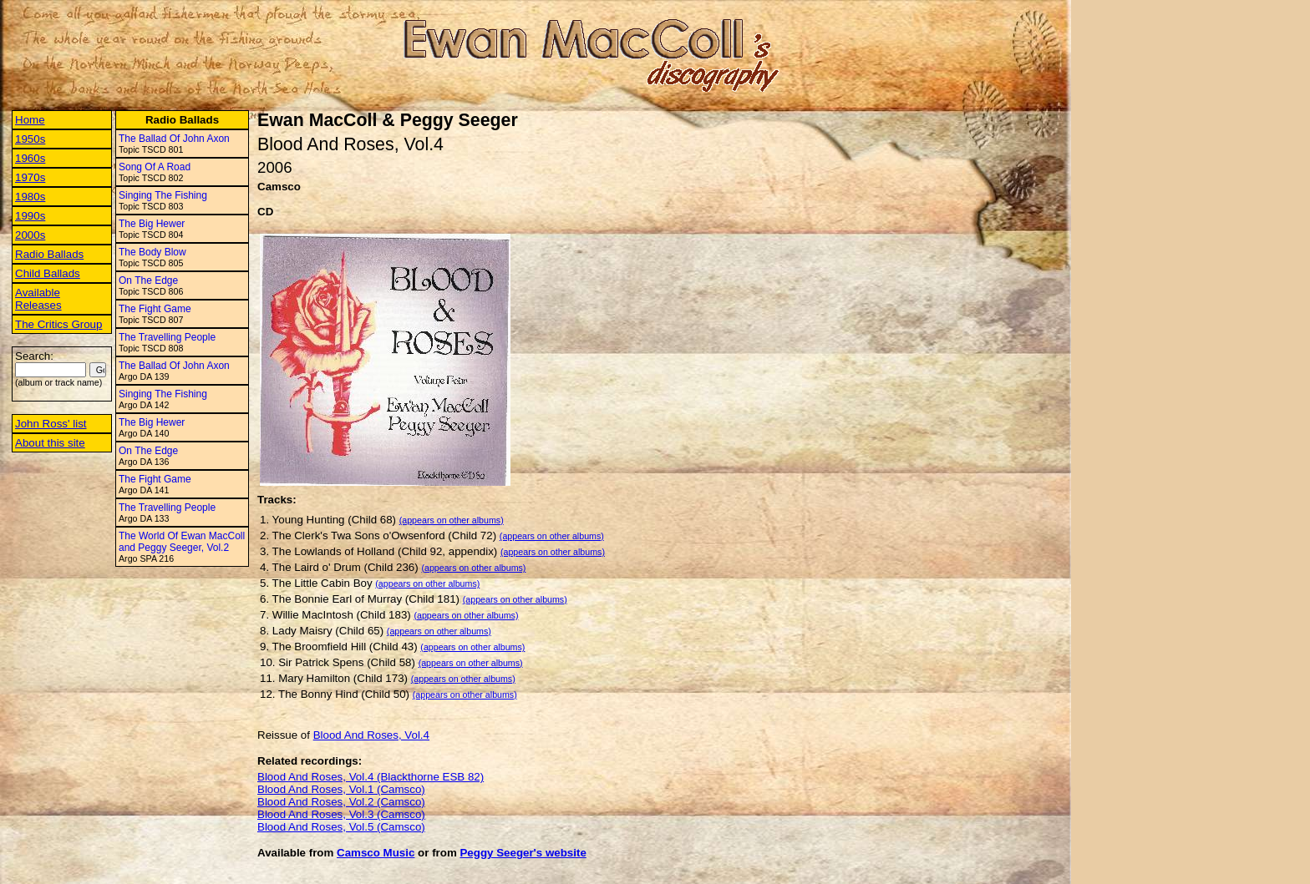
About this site (50, 443)
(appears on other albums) (451, 520)
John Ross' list (51, 423)
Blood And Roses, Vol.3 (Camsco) (341, 814)
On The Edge (148, 280)
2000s (30, 235)
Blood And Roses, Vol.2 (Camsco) (341, 802)
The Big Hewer (152, 224)
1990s (30, 216)
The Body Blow (152, 252)
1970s (30, 177)
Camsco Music (375, 852)
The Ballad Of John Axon (174, 138)
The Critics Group (58, 324)
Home (30, 120)
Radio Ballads (49, 254)
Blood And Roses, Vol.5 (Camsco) (341, 827)
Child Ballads (47, 273)
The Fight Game (155, 309)
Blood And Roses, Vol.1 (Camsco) (341, 789)
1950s (30, 139)
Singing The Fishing (163, 195)
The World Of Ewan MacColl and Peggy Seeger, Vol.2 (182, 541)
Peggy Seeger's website (523, 852)
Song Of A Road (154, 167)
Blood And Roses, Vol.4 (371, 735)
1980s (30, 196)
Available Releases (38, 298)
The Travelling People (167, 337)
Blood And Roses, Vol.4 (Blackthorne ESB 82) (370, 776)
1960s (30, 158)
